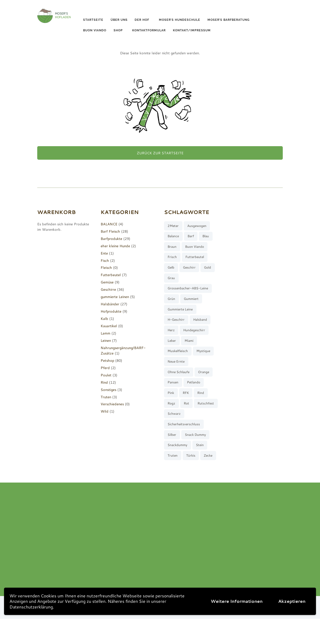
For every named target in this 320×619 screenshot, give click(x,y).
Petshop (107, 360)
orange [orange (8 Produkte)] (203, 372)
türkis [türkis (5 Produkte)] (190, 455)
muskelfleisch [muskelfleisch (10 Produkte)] (178, 351)
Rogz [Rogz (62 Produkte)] (171, 403)
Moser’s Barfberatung (228, 20)
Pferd (105, 367)
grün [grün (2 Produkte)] (171, 299)
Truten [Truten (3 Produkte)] (173, 455)
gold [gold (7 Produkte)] (207, 267)
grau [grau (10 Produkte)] (171, 278)
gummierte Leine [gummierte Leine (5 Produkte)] (180, 309)
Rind (104, 382)
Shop (118, 30)
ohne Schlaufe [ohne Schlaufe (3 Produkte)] (178, 372)
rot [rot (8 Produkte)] (186, 403)
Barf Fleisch (110, 231)
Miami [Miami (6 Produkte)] (189, 340)
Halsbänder (110, 304)
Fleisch (106, 267)
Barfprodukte (111, 238)
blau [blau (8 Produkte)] (205, 236)
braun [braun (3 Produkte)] (172, 246)
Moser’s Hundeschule (179, 20)
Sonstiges (108, 389)
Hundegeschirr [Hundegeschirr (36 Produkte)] (194, 330)
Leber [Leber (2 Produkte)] (172, 340)
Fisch (105, 260)
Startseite (93, 20)
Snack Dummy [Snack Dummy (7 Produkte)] (195, 435)
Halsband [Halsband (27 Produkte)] (200, 319)
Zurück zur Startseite (160, 152)
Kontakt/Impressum (192, 30)
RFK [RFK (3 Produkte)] (186, 393)
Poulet (106, 375)
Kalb (104, 318)
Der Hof (142, 20)
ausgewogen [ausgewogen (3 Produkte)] (196, 225)
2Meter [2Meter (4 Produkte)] (173, 225)
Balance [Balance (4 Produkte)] (173, 236)
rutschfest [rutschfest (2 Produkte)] (206, 403)
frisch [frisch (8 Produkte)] (172, 257)
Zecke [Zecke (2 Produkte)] (208, 455)
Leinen (106, 340)
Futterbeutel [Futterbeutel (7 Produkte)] (194, 257)
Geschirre (108, 289)
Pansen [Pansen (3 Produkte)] (173, 382)
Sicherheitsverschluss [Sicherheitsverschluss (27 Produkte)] (184, 424)
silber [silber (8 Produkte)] (172, 435)
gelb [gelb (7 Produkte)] (171, 267)
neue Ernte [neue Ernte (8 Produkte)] (176, 361)
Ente (104, 253)
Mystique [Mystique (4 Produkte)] (203, 351)
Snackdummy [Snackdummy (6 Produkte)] (177, 445)
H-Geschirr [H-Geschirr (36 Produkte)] (176, 319)
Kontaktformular (149, 30)
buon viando (94, 30)
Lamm (105, 333)
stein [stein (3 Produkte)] (200, 445)
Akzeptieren (291, 601)
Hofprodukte (111, 311)
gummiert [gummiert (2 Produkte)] (191, 299)
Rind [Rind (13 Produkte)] (200, 393)
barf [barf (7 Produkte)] (191, 236)
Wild (104, 411)
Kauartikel (109, 325)
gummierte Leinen (115, 296)
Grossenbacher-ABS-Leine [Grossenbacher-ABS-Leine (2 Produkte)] (188, 288)
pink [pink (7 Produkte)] (171, 393)
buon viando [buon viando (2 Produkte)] (194, 246)
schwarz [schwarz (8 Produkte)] (174, 413)
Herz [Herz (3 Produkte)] (171, 330)
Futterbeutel (111, 274)
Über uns (119, 20)
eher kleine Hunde (115, 245)
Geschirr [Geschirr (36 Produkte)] (189, 267)
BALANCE (109, 224)
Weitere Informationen (237, 601)
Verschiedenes (112, 404)
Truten (106, 396)
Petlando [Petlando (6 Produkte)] (193, 382)
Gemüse (107, 282)
